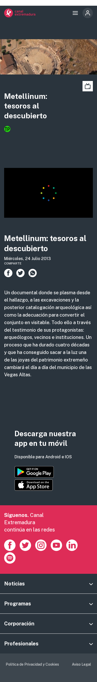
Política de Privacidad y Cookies (32, 664)
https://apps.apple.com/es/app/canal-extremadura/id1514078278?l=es (33, 485)
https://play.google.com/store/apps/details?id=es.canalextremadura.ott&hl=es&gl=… (34, 472)
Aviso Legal (81, 664)
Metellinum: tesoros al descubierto (25, 106)
